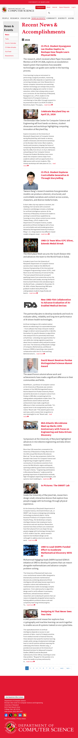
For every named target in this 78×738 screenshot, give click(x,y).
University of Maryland (39, 2)
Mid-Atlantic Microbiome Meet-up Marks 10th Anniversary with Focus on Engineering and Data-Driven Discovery (56, 428)
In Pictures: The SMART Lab (55, 485)
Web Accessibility (10, 718)
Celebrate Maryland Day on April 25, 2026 (55, 113)
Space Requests (64, 7)
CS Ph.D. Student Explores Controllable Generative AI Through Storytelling (55, 175)
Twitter (10, 715)
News (7, 35)
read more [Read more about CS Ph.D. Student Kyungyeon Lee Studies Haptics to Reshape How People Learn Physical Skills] (48, 105)
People (5, 18)
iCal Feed (8, 51)
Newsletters (9, 56)
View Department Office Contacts (14, 697)
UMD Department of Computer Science (17, 10)
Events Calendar (10, 43)
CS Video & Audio (10, 47)
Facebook (6, 715)
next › (62, 668)
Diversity (62, 18)
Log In (74, 7)
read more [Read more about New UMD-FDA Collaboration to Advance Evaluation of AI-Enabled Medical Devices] (40, 354)
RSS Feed (24, 715)
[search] (60, 13)
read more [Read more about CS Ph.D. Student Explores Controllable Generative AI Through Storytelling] (45, 234)
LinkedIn (20, 715)
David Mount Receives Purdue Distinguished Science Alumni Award (56, 363)
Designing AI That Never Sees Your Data (56, 613)
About (48, 7)
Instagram (15, 715)
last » (68, 668)
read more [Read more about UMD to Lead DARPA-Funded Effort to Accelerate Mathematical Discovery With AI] (31, 605)
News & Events (38, 18)
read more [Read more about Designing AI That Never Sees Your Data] (30, 661)
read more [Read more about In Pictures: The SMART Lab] (32, 540)
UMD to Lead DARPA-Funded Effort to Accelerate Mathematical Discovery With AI (56, 551)
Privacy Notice (21, 718)
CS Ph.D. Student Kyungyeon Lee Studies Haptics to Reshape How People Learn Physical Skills (56, 50)
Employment (40, 7)
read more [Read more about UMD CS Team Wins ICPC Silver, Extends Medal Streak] (33, 293)
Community (51, 18)
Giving (71, 18)
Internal (54, 7)
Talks (7, 39)
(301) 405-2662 (17, 711)
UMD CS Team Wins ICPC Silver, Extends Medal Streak (57, 242)
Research (14, 18)
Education (25, 18)
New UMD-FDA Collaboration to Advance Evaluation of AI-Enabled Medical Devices (56, 302)
